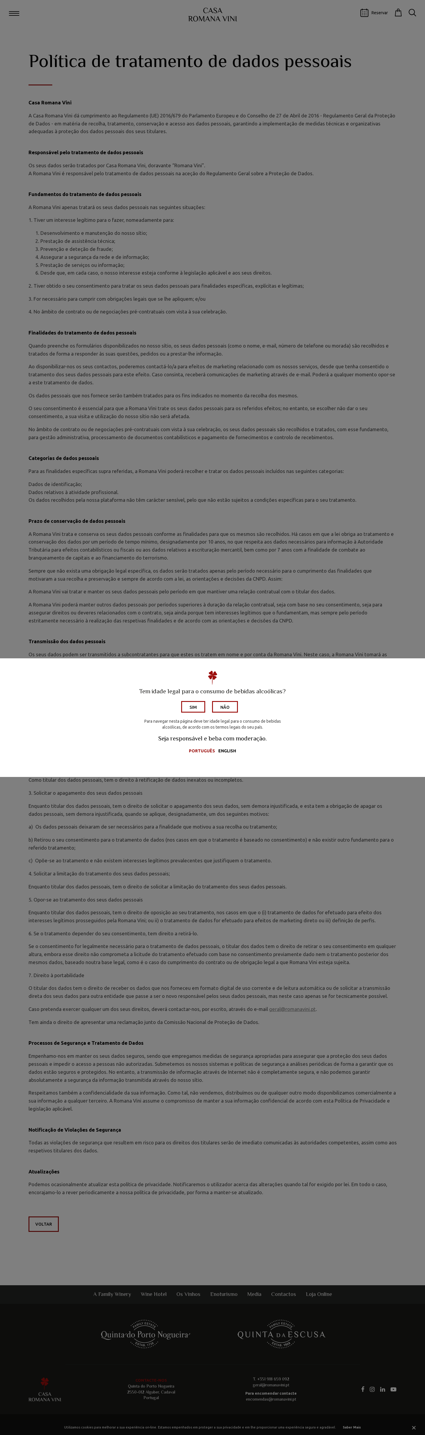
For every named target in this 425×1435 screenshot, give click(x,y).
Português (202, 750)
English (227, 750)
